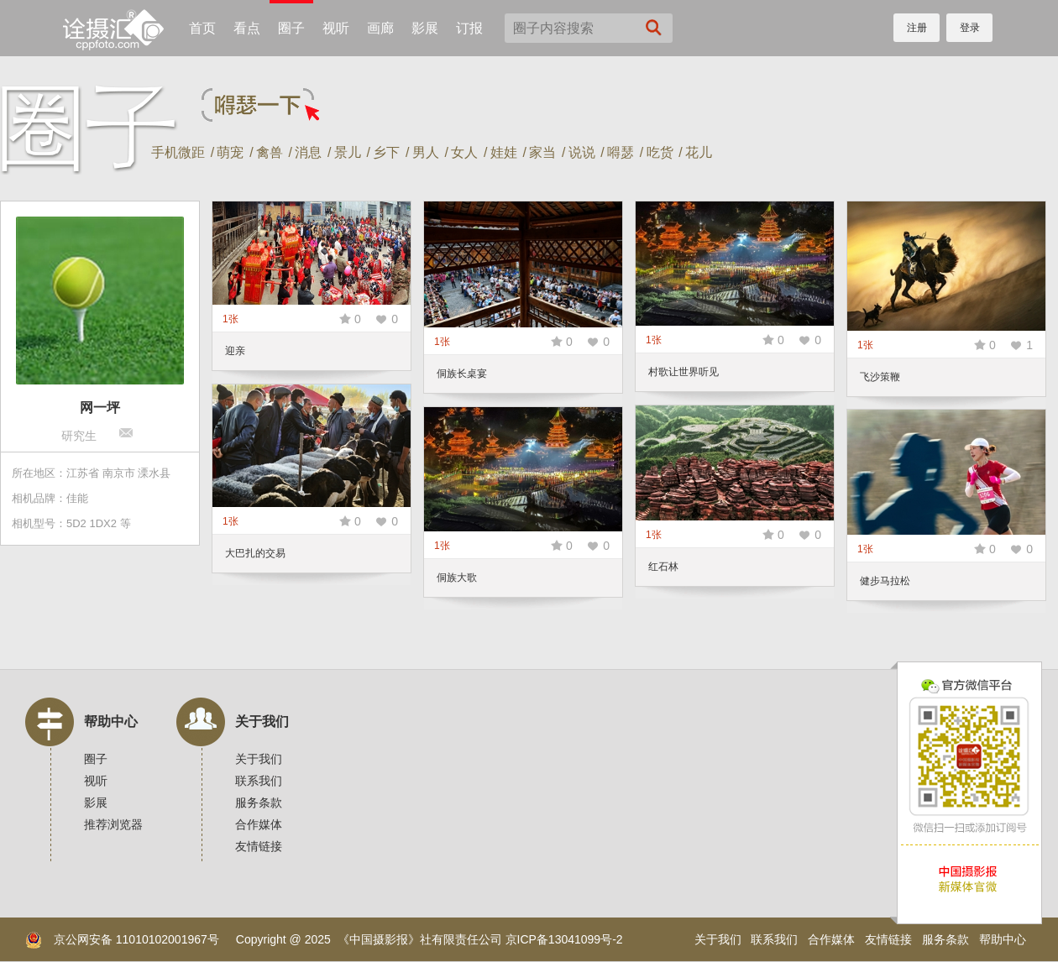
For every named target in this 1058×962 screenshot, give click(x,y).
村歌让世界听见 (683, 372)
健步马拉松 (885, 581)
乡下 (386, 152)
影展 (424, 28)
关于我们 (262, 721)
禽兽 (269, 152)
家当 (542, 152)
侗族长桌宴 (462, 373)
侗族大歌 (457, 577)
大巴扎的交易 (255, 553)
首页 (202, 28)
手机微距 (178, 152)
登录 (970, 28)
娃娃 (503, 152)
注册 (917, 28)
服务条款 (258, 802)
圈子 (291, 28)
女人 (464, 152)
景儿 (347, 152)
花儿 (698, 152)
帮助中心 (111, 721)
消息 (308, 152)
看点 (246, 28)
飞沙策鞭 (880, 377)
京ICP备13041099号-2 (564, 939)
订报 (469, 28)
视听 (335, 28)
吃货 (660, 152)
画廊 (380, 28)
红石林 (663, 566)
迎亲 (235, 351)
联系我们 (258, 780)
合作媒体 (258, 824)
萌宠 (230, 152)
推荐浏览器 (113, 824)
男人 (425, 152)
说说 (581, 152)
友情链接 (258, 846)
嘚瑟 (620, 152)
